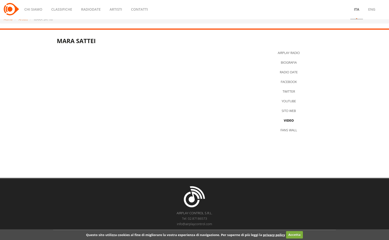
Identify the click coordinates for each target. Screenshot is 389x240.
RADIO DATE (289, 72)
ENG (371, 9)
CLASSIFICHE (61, 9)
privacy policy (274, 234)
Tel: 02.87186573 (194, 218)
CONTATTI (139, 9)
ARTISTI (116, 9)
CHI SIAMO (33, 9)
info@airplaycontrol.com (194, 224)
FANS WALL (289, 130)
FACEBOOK (289, 82)
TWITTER (289, 91)
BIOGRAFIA (289, 62)
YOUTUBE (289, 101)
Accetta (294, 234)
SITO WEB (289, 110)
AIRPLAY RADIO (289, 53)
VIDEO (289, 120)
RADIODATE (91, 9)
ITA (356, 9)
